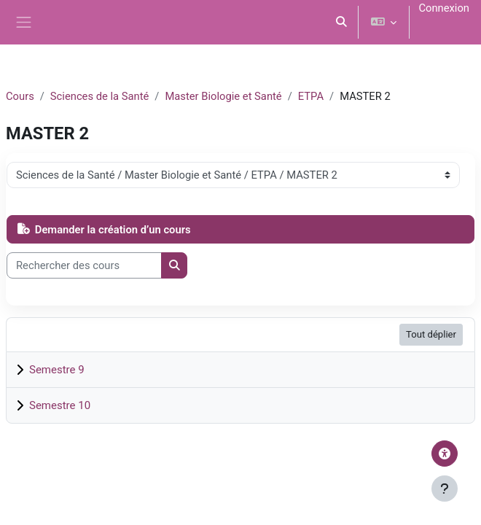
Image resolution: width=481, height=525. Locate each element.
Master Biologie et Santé (223, 96)
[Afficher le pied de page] (444, 488)
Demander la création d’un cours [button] (103, 229)
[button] (342, 22)
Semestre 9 (57, 369)
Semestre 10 (59, 405)
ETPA (311, 96)
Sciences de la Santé (99, 96)
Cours (20, 96)
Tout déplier (431, 334)
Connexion (443, 8)
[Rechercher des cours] (84, 265)
